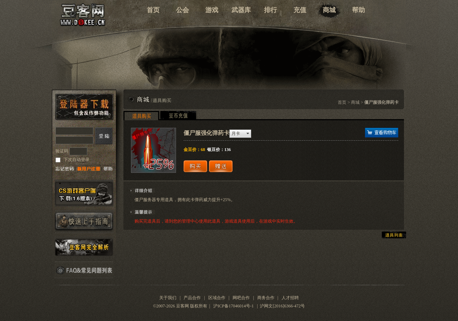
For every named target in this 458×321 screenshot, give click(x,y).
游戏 (211, 10)
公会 (182, 10)
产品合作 (192, 297)
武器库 (241, 10)
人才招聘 (290, 297)
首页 (153, 10)
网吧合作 (241, 297)
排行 (270, 10)
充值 (299, 10)
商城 (329, 10)
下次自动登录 (76, 159)
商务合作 (265, 297)
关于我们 (167, 297)
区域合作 (216, 297)
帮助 (358, 10)
